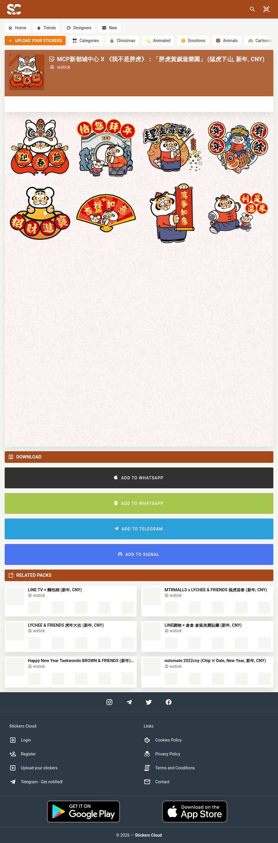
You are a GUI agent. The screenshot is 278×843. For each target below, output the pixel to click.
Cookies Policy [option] (163, 740)
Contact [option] (156, 781)
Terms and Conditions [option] (169, 767)
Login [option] (20, 740)
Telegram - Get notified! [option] (36, 781)
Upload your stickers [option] (33, 767)
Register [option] (22, 753)
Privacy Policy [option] (162, 753)
